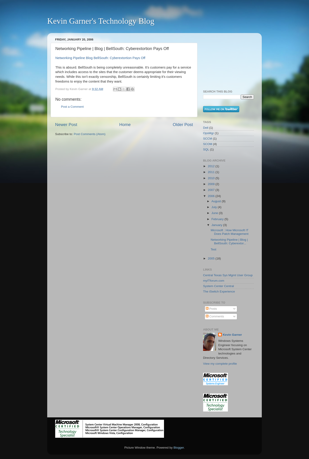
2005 (211, 258)
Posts (211, 308)
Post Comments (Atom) (89, 134)
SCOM (207, 144)
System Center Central (218, 286)
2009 (211, 184)
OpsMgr (208, 133)
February (218, 219)
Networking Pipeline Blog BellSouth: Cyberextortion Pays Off (100, 58)
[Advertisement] (225, 59)
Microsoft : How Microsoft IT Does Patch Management (229, 231)
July (214, 207)
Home (125, 124)
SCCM (207, 138)
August (216, 201)
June (215, 213)
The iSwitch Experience (219, 291)
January (217, 225)
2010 (211, 178)
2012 (211, 166)
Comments (215, 316)
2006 (211, 196)
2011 (211, 172)
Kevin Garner (232, 334)
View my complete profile (220, 363)
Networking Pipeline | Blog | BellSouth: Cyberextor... (229, 241)
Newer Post (66, 124)
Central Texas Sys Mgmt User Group (228, 275)
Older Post (183, 124)
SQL (206, 149)
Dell (205, 127)
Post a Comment (72, 106)
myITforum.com (213, 280)
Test (213, 249)
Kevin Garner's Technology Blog (100, 21)
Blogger (178, 447)
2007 (211, 190)
